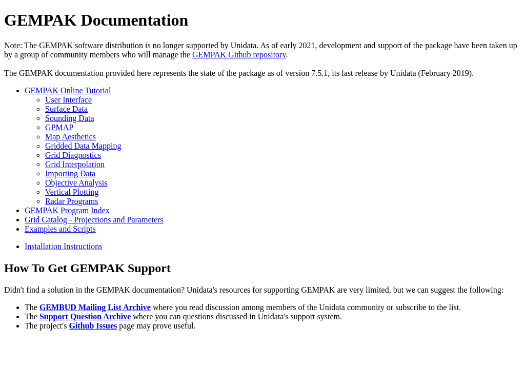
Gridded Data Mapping (83, 145)
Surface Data (66, 109)
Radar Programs (71, 201)
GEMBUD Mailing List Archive (95, 307)
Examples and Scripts (60, 228)
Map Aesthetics (70, 136)
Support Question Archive (85, 316)
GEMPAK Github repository (239, 54)
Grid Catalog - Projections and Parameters (94, 219)
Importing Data (70, 173)
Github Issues (93, 325)
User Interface (68, 99)
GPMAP (59, 127)
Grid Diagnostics (73, 155)
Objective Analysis (76, 182)
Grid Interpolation (75, 164)
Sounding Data (69, 118)
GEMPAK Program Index (67, 210)
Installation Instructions (64, 246)
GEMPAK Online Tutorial (68, 90)
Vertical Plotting (71, 192)
